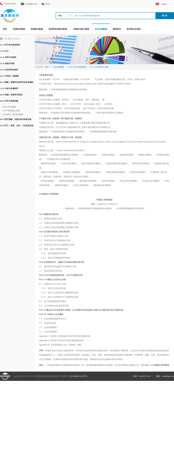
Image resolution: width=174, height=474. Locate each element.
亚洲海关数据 (19, 29)
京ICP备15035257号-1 (79, 376)
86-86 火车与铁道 (9, 107)
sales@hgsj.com (31, 4)
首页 (5, 29)
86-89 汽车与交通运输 (77, 67)
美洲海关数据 (37, 29)
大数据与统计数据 (81, 29)
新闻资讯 (117, 29)
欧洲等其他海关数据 (58, 29)
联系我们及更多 (134, 29)
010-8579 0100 (11, 4)
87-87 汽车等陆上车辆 (11, 111)
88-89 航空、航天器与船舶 (13, 114)
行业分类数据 (101, 29)
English (164, 4)
